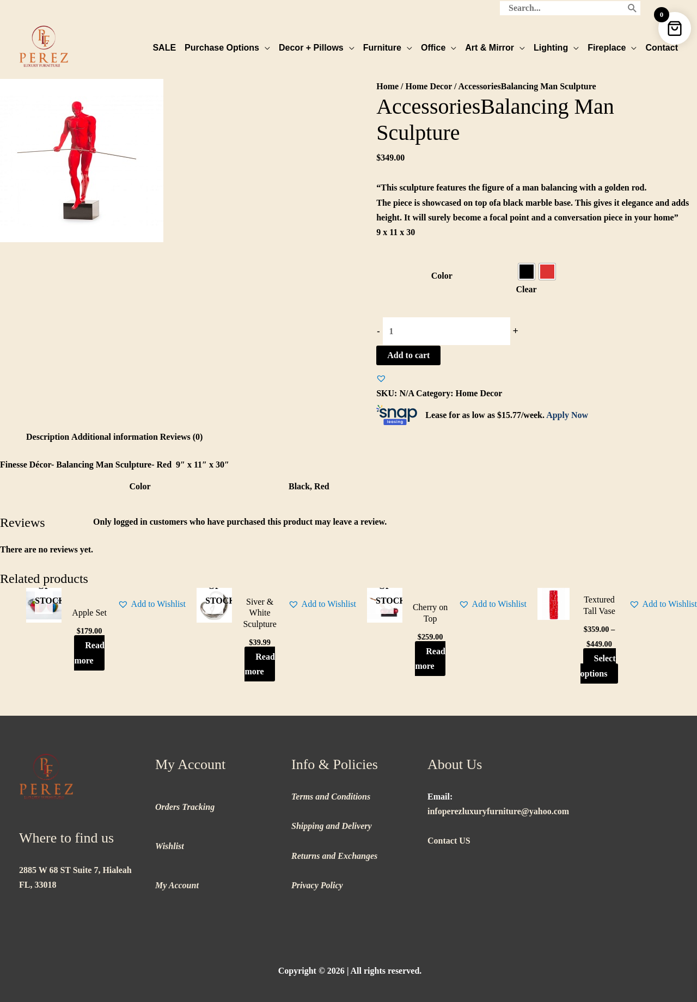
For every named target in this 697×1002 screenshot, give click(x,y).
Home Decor (429, 86)
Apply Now (567, 415)
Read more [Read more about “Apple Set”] (89, 653)
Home (387, 86)
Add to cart (408, 355)
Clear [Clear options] (526, 289)
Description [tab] (47, 436)
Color (442, 275)
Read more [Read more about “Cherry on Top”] (430, 659)
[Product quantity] (446, 331)
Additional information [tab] (114, 436)
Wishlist (169, 846)
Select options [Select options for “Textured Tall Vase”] (598, 666)
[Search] (632, 8)
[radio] (526, 271)
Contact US (448, 840)
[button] (381, 378)
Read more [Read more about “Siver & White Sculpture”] (259, 664)
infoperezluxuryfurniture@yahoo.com (498, 811)
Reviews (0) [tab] (181, 436)
